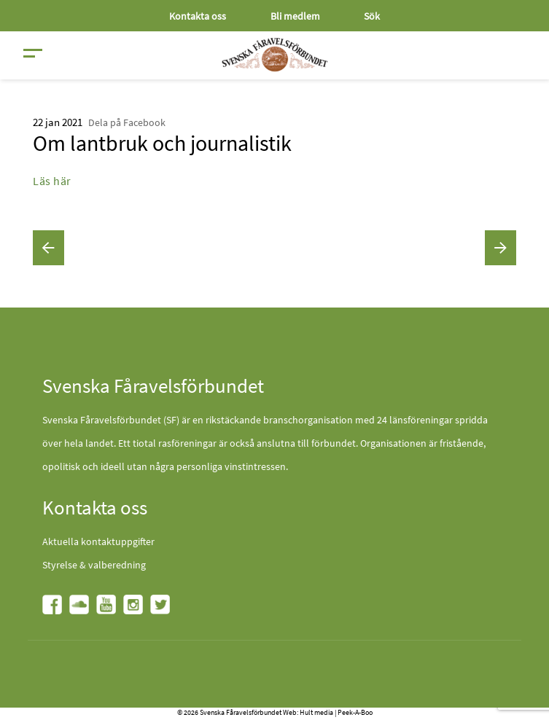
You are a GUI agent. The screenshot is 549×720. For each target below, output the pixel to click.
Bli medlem (295, 16)
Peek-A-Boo (355, 712)
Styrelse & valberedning (94, 564)
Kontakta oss (197, 16)
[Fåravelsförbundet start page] (275, 55)
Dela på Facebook (127, 122)
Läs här (52, 180)
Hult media (316, 712)
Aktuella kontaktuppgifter (98, 541)
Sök (372, 16)
